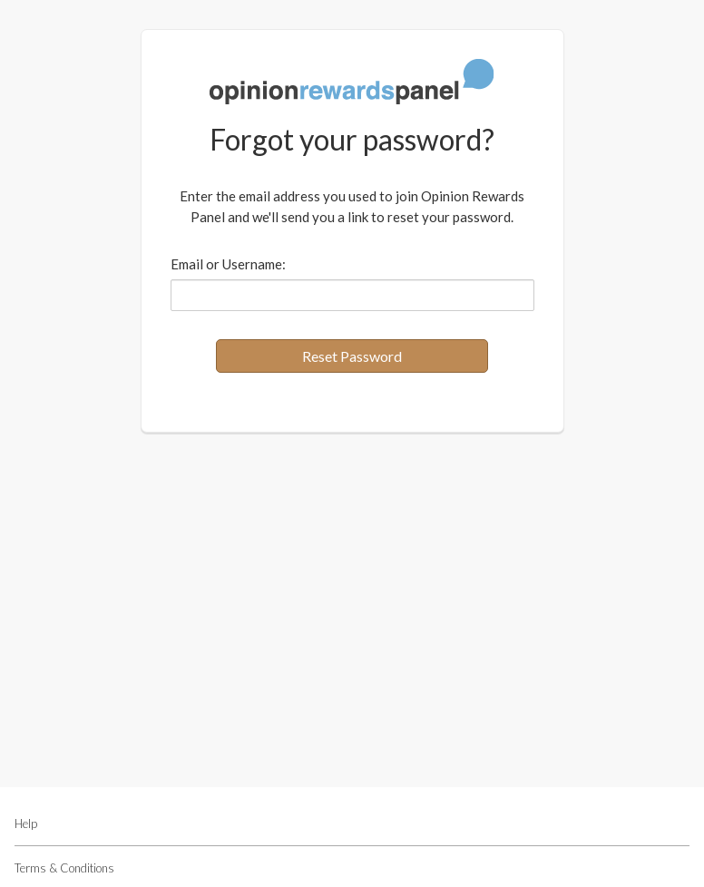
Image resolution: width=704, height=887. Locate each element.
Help (26, 823)
